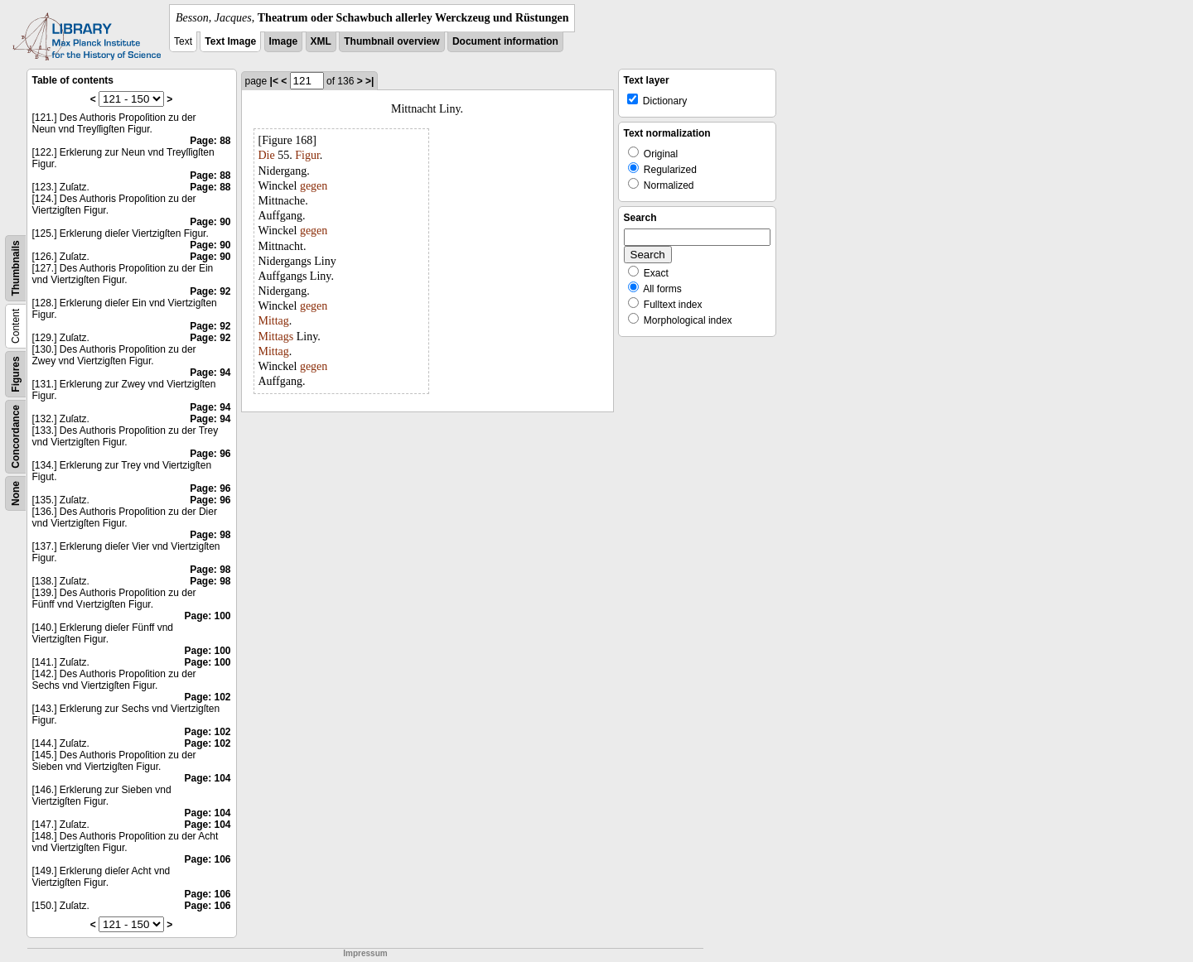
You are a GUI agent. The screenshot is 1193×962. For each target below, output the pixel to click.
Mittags (276, 336)
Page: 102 (207, 697)
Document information (505, 41)
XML (321, 41)
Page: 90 (210, 222)
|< (274, 81)
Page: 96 (210, 453)
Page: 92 (210, 291)
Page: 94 (210, 372)
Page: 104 (207, 778)
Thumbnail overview (391, 41)
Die (266, 155)
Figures (16, 374)
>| (369, 81)
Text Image (230, 41)
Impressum (365, 953)
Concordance (16, 437)
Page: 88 (210, 141)
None (16, 493)
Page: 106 (207, 859)
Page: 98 (210, 535)
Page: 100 (207, 616)
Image (283, 41)
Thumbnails (16, 268)
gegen (313, 186)
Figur (307, 155)
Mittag (273, 321)
